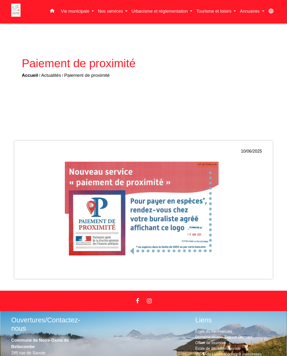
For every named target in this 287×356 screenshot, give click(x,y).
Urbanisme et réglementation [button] (160, 11)
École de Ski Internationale (218, 348)
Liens (203, 320)
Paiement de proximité (87, 75)
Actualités (51, 75)
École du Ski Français (213, 331)
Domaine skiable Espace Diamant (223, 337)
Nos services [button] (111, 11)
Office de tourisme (210, 343)
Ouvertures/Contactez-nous (45, 324)
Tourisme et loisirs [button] (214, 11)
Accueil (30, 75)
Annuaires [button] (250, 11)
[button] (52, 11)
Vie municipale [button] (75, 11)
